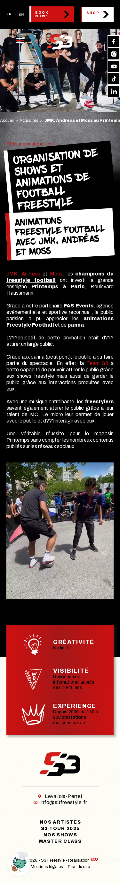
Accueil (7, 120)
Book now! (42, 14)
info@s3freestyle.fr (60, 802)
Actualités (29, 120)
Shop (93, 13)
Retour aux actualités (29, 143)
